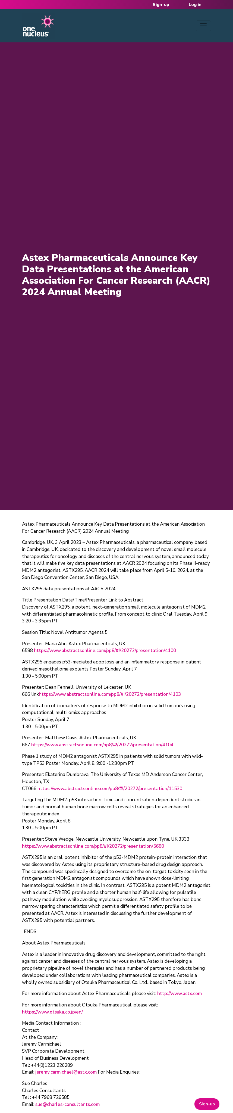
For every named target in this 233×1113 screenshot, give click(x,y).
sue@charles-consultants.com (67, 1104)
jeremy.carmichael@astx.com (66, 1072)
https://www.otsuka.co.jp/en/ (52, 1012)
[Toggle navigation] (203, 25)
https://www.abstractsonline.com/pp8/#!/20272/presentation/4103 (110, 694)
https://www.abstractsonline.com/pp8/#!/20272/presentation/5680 (93, 846)
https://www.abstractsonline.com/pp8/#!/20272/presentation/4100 (105, 650)
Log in (195, 4)
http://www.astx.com (179, 993)
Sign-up (161, 4)
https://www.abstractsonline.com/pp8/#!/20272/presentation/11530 (109, 788)
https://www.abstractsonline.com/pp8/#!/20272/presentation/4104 (102, 745)
